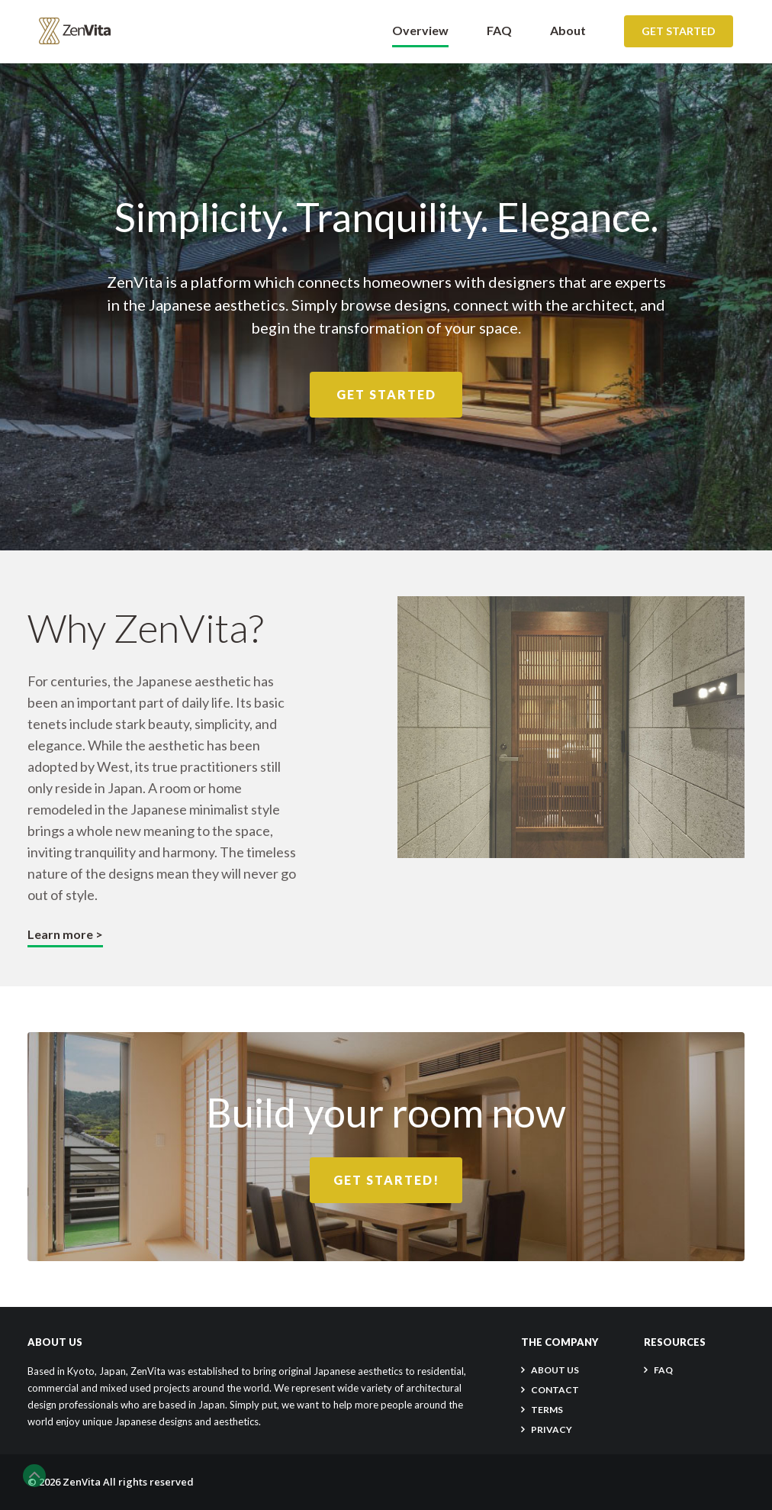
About (568, 30)
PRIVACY (551, 1429)
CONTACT (555, 1389)
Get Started (679, 30)
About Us (555, 1370)
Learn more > (65, 934)
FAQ (499, 30)
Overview (420, 30)
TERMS (547, 1409)
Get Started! (386, 1180)
